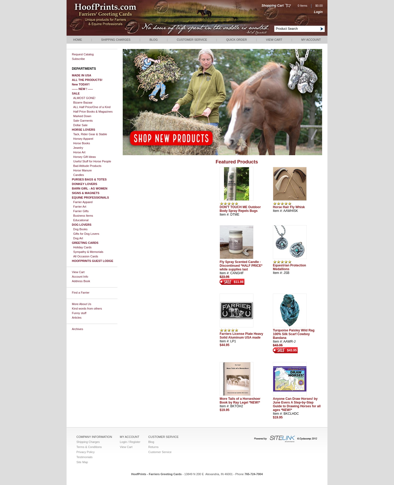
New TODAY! (81, 84)
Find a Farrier (80, 292)
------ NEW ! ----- (82, 89)
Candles (78, 174)
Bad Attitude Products (87, 165)
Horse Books (81, 143)
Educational (81, 220)
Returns (153, 447)
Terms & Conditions (89, 447)
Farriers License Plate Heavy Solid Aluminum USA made (241, 335)
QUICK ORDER (236, 39)
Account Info (80, 276)
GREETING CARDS (85, 242)
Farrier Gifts (81, 211)
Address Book (81, 281)
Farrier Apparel (83, 202)
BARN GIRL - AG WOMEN (89, 188)
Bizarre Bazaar (83, 102)
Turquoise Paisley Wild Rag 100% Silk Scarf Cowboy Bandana (293, 334)
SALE (76, 93)
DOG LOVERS (81, 224)
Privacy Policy (85, 452)
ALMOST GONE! (84, 98)
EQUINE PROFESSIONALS (90, 197)
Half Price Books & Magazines (93, 111)
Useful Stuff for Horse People (92, 161)
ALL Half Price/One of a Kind (91, 107)
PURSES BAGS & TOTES (89, 179)
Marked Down (82, 116)
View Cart (274, 39)
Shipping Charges (115, 39)
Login (318, 12)
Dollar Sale (80, 125)
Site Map (82, 462)
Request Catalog (83, 54)
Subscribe (78, 58)
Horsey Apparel (83, 138)
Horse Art (79, 152)
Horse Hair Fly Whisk (289, 207)
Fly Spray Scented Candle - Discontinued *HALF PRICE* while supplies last (241, 265)
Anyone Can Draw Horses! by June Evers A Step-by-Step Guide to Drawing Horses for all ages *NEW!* (297, 404)
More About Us (81, 304)
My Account (311, 39)
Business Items (83, 215)
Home (77, 39)
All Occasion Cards (85, 256)
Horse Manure (82, 170)
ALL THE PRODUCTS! (87, 79)
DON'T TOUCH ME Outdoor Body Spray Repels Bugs (240, 209)
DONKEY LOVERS (84, 184)
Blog (154, 39)
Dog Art (78, 238)
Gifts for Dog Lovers (86, 233)
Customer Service (192, 39)
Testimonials (84, 457)
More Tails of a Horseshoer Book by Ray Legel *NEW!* (240, 400)
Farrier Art (79, 206)
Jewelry (78, 147)
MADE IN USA (81, 75)
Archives (77, 329)
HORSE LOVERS (83, 129)
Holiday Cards (82, 247)
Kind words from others (87, 308)
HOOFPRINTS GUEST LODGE (92, 260)
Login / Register (130, 441)
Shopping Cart (273, 5)
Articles (76, 317)
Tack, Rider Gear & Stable (90, 134)
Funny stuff (79, 313)
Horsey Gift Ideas (84, 156)
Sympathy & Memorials (88, 251)
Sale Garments (83, 120)
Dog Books (80, 229)
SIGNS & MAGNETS (85, 193)
